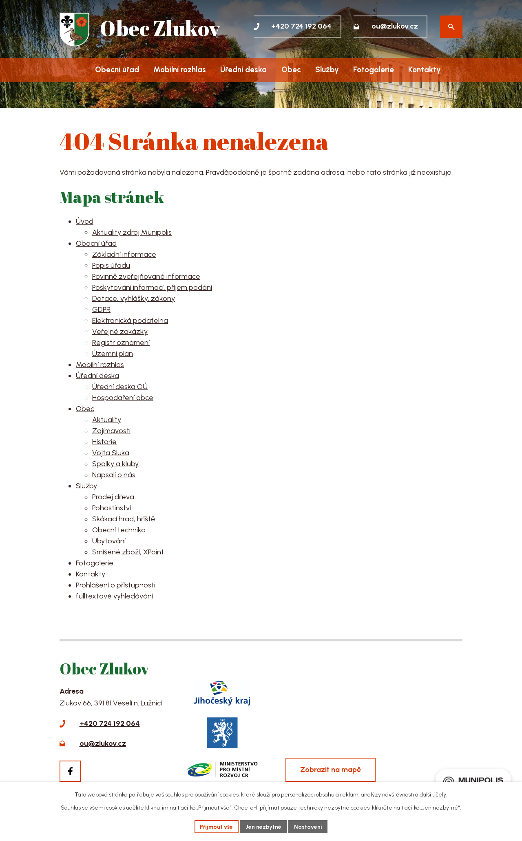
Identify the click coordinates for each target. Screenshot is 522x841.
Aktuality (106, 419)
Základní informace (124, 254)
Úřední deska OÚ (120, 386)
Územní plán (112, 353)
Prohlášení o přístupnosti (115, 585)
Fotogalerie (373, 69)
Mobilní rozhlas (179, 69)
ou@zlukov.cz (103, 743)
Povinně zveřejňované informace (146, 276)
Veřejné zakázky (120, 331)
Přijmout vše (216, 826)
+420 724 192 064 (110, 723)
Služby (327, 69)
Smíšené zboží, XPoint (128, 551)
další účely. (433, 794)
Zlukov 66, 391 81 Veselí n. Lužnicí (111, 703)
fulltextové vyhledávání (114, 596)
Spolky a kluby (115, 463)
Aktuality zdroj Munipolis (132, 232)
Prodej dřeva (113, 496)
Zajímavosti (111, 430)
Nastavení (308, 826)
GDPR (101, 309)
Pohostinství (111, 507)
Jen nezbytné (264, 826)
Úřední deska (243, 69)
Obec (291, 69)
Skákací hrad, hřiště (123, 518)
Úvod (72, 70)
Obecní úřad (117, 69)
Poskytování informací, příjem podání (152, 287)
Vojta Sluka (110, 452)
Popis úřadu (111, 265)
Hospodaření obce (122, 397)
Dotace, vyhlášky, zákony (133, 298)
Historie (104, 441)
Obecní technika (119, 529)
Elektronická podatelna (130, 320)
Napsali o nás (113, 474)
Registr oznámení (121, 342)
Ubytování (109, 540)
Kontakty (424, 69)
